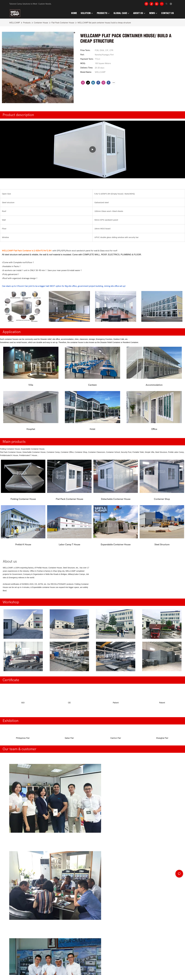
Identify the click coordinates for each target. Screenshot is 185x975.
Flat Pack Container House (62, 23)
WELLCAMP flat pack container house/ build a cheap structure (104, 23)
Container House (41, 23)
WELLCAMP (14, 23)
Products (27, 23)
